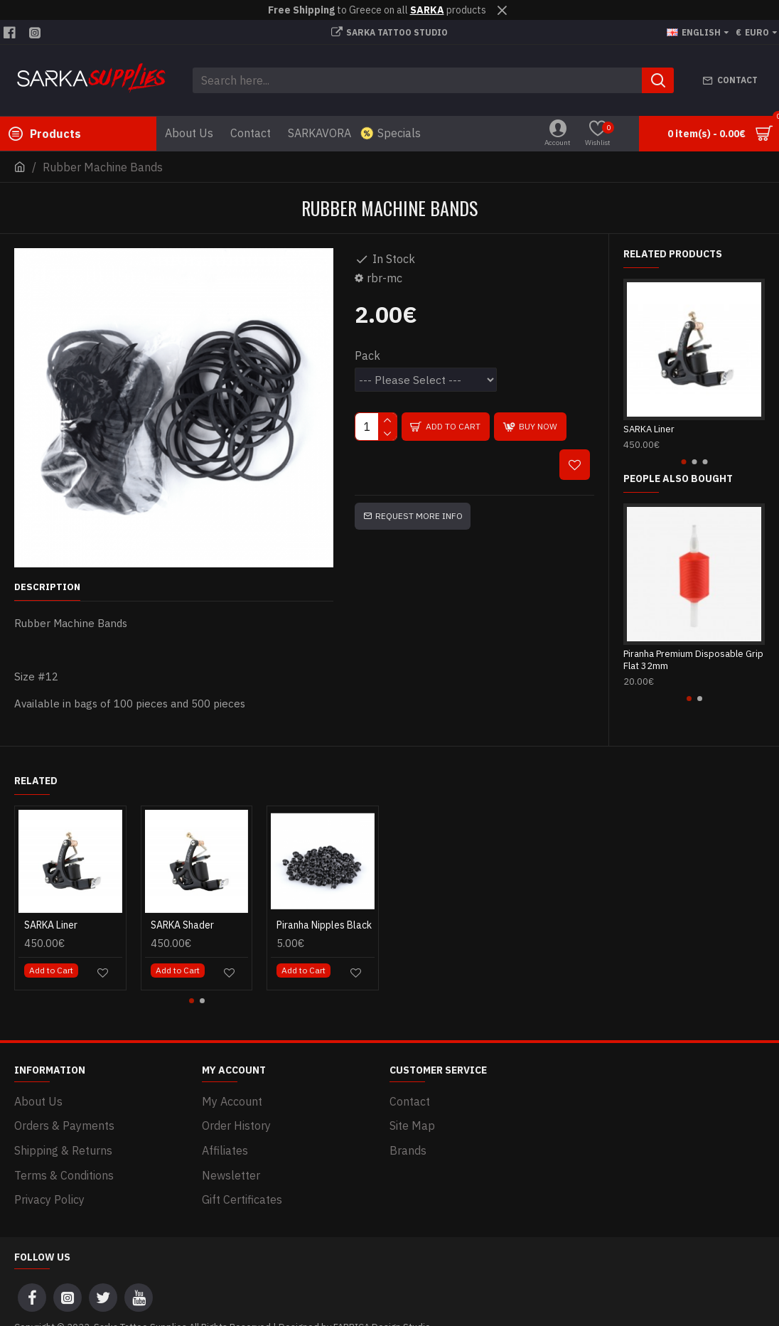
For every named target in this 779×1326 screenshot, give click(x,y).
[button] (683, 461)
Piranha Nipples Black (324, 916)
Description (47, 587)
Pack (367, 355)
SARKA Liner (649, 429)
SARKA (427, 10)
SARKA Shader (182, 916)
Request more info (419, 515)
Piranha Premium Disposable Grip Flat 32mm (693, 660)
